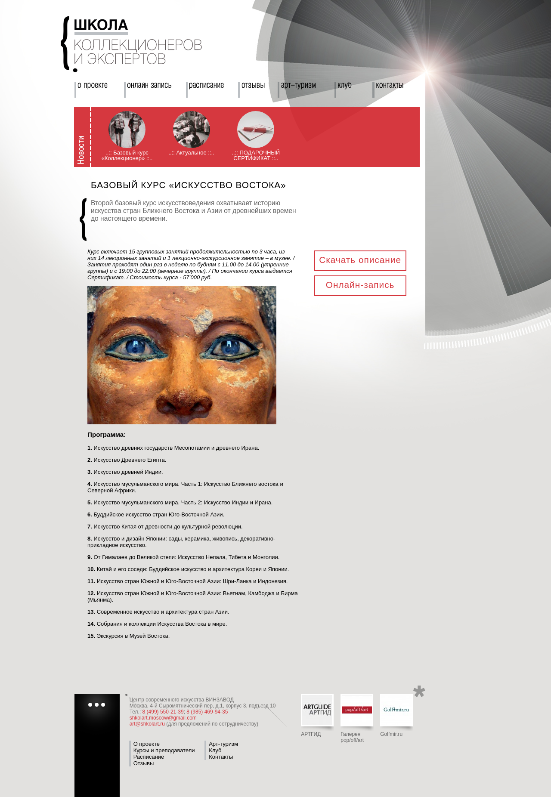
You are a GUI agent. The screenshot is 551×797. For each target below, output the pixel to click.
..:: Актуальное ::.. (191, 152)
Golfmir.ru (391, 734)
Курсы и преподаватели (164, 750)
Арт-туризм (223, 744)
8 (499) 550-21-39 (163, 712)
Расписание (148, 757)
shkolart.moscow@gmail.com (163, 718)
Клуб (215, 750)
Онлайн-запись (360, 285)
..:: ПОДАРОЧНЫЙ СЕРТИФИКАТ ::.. (256, 155)
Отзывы (143, 763)
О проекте (146, 744)
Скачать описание (360, 260)
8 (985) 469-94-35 (207, 712)
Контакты (221, 757)
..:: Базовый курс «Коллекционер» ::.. (127, 155)
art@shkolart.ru (147, 724)
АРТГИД (311, 734)
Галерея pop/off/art (352, 737)
